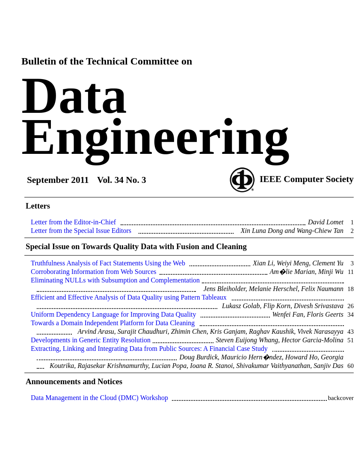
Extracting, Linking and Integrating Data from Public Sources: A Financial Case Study (149, 348)
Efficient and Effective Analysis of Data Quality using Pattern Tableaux (129, 297)
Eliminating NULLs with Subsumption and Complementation (115, 280)
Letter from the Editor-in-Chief (73, 222)
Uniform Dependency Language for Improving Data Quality (113, 314)
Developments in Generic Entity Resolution (91, 340)
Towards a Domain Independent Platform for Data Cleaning (113, 322)
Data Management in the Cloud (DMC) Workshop (99, 397)
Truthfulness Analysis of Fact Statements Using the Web (108, 263)
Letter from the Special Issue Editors (81, 230)
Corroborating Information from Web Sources (93, 271)
